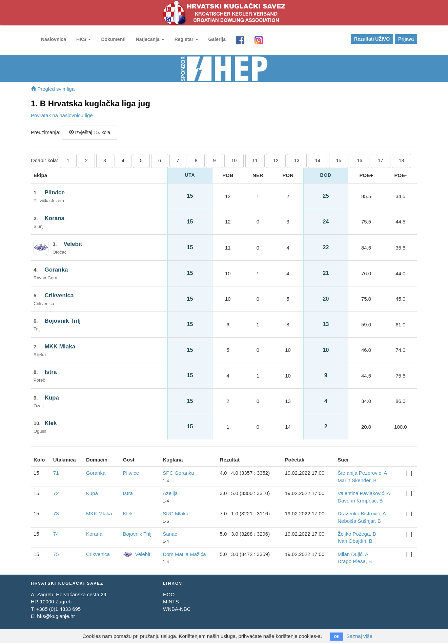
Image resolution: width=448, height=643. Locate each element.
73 (56, 513)
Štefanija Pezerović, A (362, 473)
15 (339, 160)
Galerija (217, 39)
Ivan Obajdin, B (355, 541)
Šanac (170, 534)
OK (337, 637)
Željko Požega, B (357, 534)
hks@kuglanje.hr (56, 616)
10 (234, 160)
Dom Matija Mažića (184, 554)
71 (56, 473)
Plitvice (54, 192)
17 (380, 160)
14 (318, 160)
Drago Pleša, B (355, 561)
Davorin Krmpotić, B (360, 500)
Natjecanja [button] (150, 39)
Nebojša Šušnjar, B (359, 521)
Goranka (56, 269)
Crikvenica (59, 295)
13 (297, 160)
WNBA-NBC (177, 609)
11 (255, 160)
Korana (54, 218)
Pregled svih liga (53, 89)
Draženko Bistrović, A (362, 513)
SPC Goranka (178, 473)
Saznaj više (359, 636)
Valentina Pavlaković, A (364, 493)
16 (359, 160)
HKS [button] (83, 39)
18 (401, 160)
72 (56, 493)
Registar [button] (186, 39)
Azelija (170, 493)
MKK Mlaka (59, 346)
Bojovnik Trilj (62, 321)
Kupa (51, 397)
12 (276, 160)
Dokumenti (113, 39)
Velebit (72, 244)
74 (56, 534)
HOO (169, 594)
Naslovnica (53, 39)
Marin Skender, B (357, 480)
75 (56, 554)
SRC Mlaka (175, 513)
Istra (50, 372)
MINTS (171, 601)
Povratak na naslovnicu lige (62, 115)
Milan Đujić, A (353, 554)
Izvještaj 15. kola (89, 132)
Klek (50, 423)
